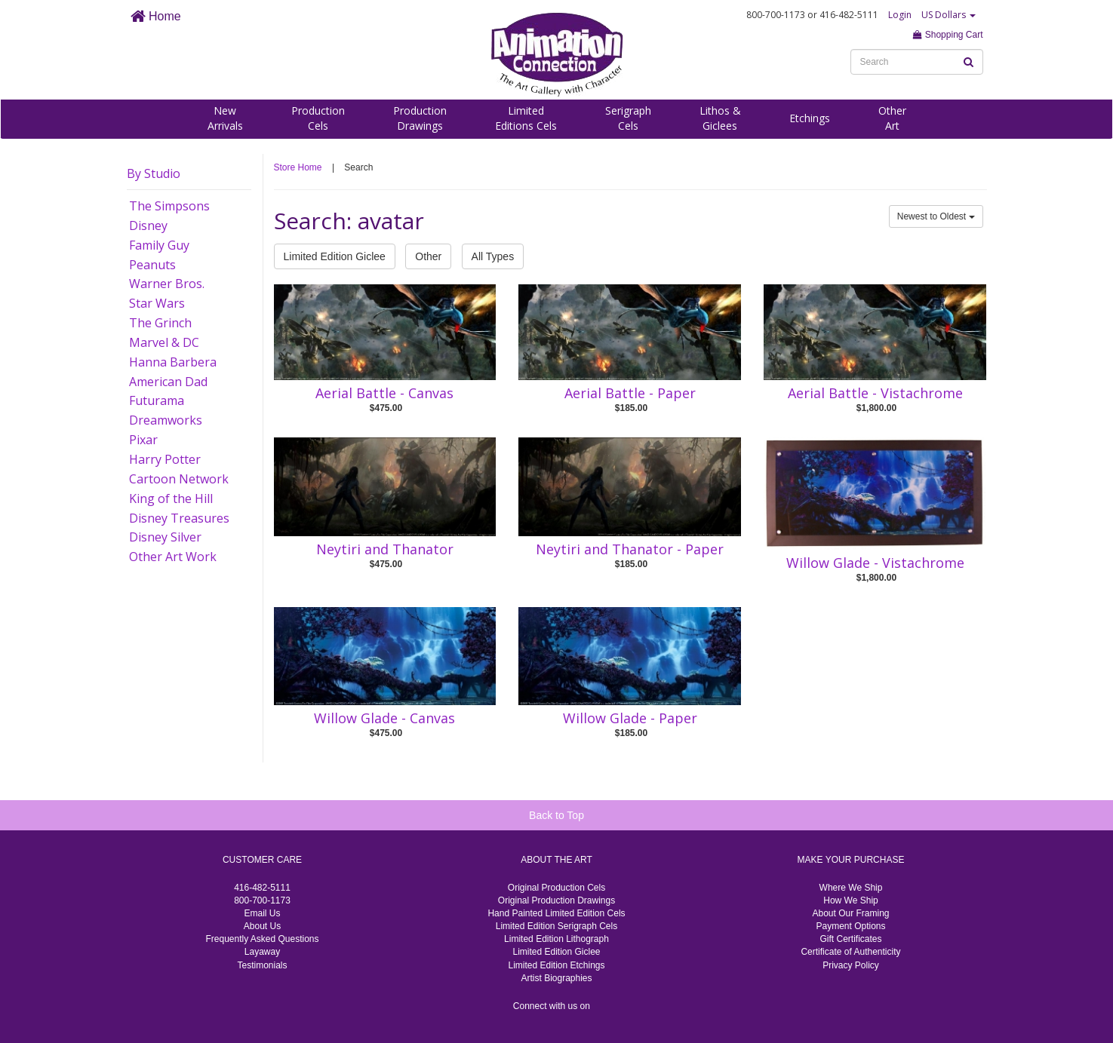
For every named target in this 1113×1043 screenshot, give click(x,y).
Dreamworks (165, 420)
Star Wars (157, 303)
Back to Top (556, 815)
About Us (262, 926)
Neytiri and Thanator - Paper (630, 549)
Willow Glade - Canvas (384, 718)
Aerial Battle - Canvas (384, 393)
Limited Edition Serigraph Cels (556, 926)
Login (900, 14)
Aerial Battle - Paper (630, 393)
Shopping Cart (947, 34)
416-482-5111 (262, 887)
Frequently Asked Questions (261, 939)
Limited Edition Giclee (335, 256)
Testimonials (262, 965)
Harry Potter (165, 459)
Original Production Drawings (556, 900)
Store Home (298, 167)
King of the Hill (171, 498)
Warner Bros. (166, 283)
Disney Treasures (179, 518)
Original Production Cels (556, 887)
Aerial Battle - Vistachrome (875, 393)
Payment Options (850, 926)
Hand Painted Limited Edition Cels (556, 913)
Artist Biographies (556, 978)
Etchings (809, 118)
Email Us (262, 913)
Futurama (156, 400)
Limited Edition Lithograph (556, 939)
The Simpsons (169, 206)
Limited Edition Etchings (556, 965)
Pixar (143, 439)
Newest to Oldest (936, 216)
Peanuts (152, 264)
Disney (148, 225)
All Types (493, 256)
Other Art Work (173, 556)
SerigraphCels (628, 118)
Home (156, 16)
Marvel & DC (164, 342)
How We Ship (850, 900)
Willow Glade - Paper (630, 718)
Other (428, 256)
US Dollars (948, 14)
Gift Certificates (850, 939)
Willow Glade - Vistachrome (875, 563)
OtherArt (892, 118)
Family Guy (159, 245)
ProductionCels (318, 118)
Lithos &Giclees (720, 118)
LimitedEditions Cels (526, 118)
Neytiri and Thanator (385, 549)
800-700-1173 (262, 900)
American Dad (168, 381)
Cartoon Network (179, 479)
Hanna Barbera (173, 362)
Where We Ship (851, 887)
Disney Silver (165, 537)
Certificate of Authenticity (850, 951)
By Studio (153, 173)
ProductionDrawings (420, 118)
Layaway (262, 951)
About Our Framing (850, 913)
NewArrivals (225, 118)
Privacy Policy (850, 965)
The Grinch (160, 322)
